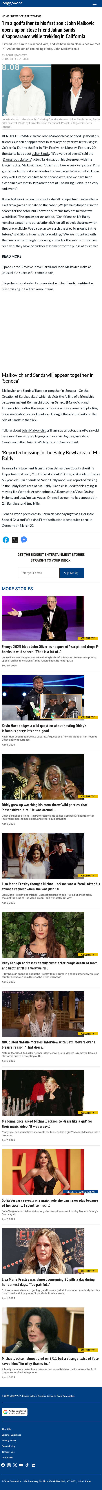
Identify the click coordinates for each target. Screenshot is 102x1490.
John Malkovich (53, 136)
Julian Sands (40, 153)
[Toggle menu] (96, 4)
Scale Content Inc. (66, 1396)
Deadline (42, 414)
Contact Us (7, 1457)
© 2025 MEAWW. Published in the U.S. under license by (29, 1396)
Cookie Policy (8, 1446)
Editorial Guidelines (11, 1435)
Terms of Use (8, 1452)
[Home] (12, 4)
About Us (6, 1429)
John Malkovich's (34, 430)
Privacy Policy (9, 1440)
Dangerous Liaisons (17, 159)
